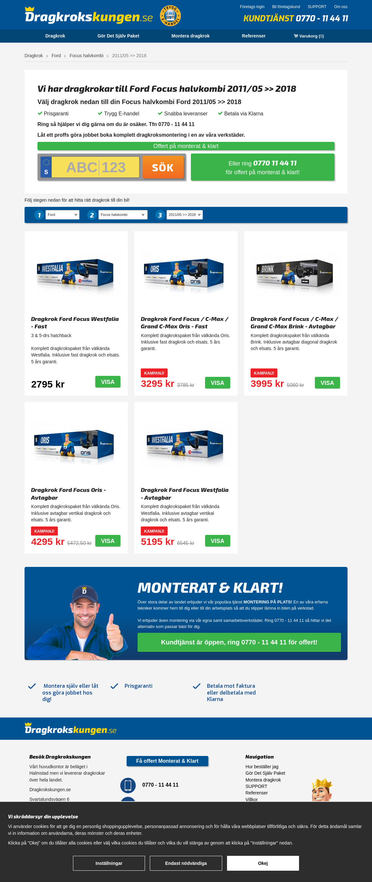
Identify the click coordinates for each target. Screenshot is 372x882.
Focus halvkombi (86, 55)
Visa (108, 382)
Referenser (253, 35)
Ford (56, 55)
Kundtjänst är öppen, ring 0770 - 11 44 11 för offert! (239, 642)
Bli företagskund (286, 7)
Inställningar (109, 863)
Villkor (251, 799)
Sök (163, 167)
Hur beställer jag (261, 766)
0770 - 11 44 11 (321, 18)
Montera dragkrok (190, 35)
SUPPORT (317, 7)
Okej (263, 863)
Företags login (252, 7)
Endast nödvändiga (186, 863)
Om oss (340, 7)
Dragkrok (55, 35)
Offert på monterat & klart (186, 146)
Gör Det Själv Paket (118, 35)
